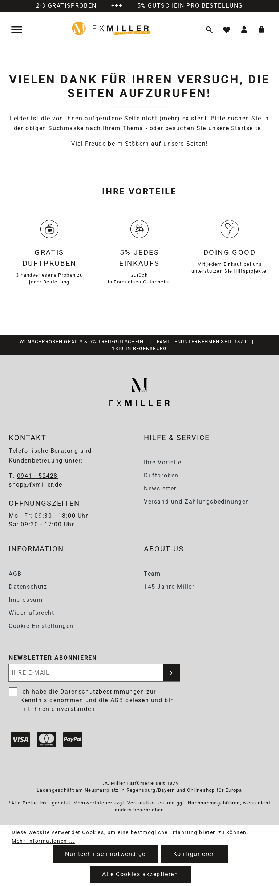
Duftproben (161, 475)
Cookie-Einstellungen (41, 625)
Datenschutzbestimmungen (102, 691)
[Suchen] (209, 29)
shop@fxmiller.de (35, 484)
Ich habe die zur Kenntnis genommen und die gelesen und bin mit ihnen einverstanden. (97, 700)
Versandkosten (146, 803)
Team (152, 573)
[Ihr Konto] (244, 29)
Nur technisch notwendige (105, 853)
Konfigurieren (194, 853)
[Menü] (17, 29)
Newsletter (160, 488)
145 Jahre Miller (169, 586)
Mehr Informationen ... (43, 841)
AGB (15, 573)
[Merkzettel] (226, 29)
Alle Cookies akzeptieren (140, 874)
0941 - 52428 (37, 475)
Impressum (26, 599)
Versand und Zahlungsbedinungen (197, 501)
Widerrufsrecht (31, 612)
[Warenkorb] (261, 29)
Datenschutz (28, 586)
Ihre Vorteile (163, 462)
